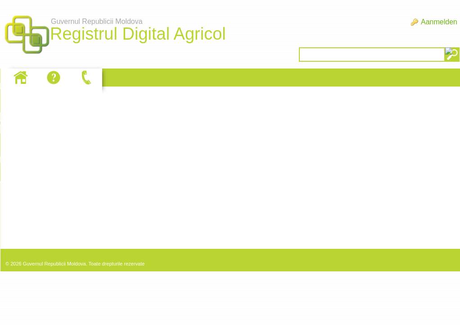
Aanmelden (439, 22)
